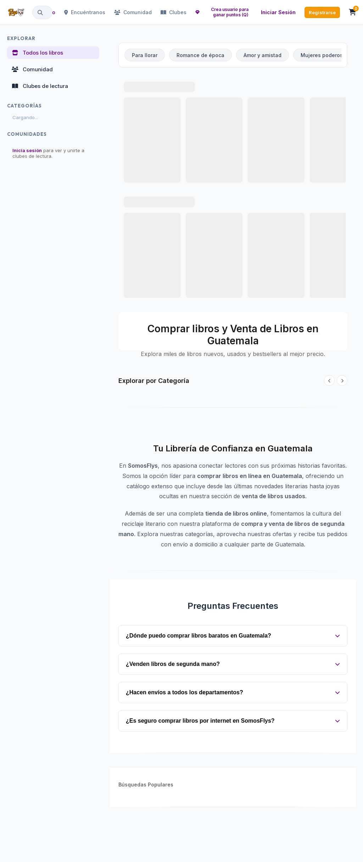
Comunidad (133, 12)
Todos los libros (37, 52)
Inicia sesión (27, 150)
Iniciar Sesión (278, 12)
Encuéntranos (84, 12)
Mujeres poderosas (325, 55)
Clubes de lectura (39, 86)
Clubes (173, 12)
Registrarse (322, 12)
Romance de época (200, 55)
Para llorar (144, 55)
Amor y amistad (262, 55)
